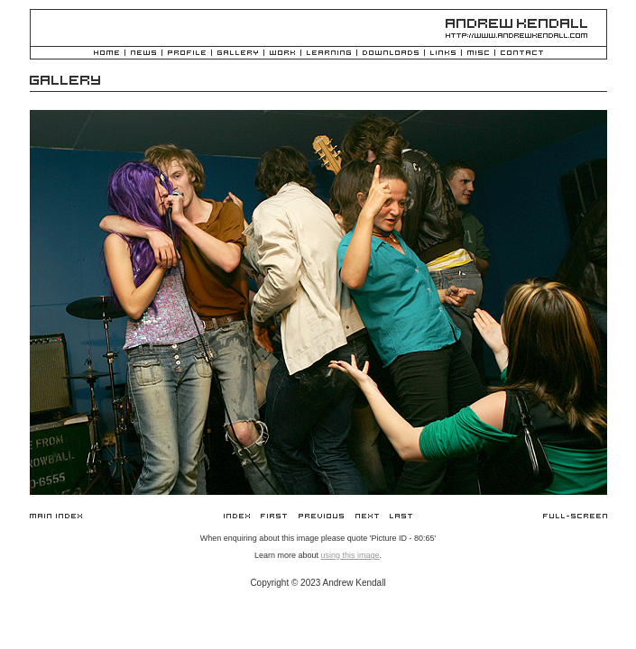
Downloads (391, 53)
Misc (478, 53)
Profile (187, 53)
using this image (349, 555)
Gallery (237, 53)
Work (282, 53)
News (143, 53)
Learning (329, 53)
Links (443, 53)
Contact (522, 53)
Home (106, 53)
